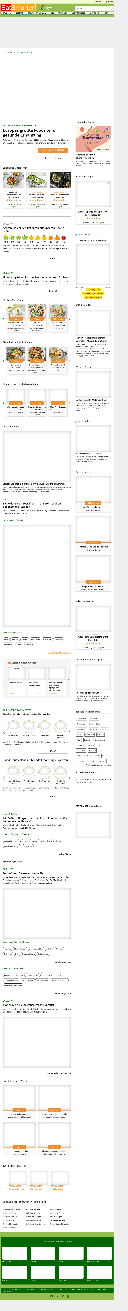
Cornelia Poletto (29, 736)
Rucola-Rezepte (56, 1216)
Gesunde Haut (42, 982)
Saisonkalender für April (88, 692)
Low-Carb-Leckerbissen (93, 507)
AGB (35, 1289)
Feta (98, 745)
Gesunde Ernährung (37, 13)
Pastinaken (35, 640)
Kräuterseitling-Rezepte (35, 1223)
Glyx (21, 848)
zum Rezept (13, 694)
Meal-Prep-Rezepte (58, 408)
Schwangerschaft (11, 982)
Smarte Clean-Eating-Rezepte (93, 546)
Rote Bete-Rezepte (33, 1216)
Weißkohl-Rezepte (10, 1216)
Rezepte (19, 13)
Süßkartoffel (81, 719)
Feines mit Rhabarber (19, 1153)
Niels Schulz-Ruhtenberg (60, 783)
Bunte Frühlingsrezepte (19, 1116)
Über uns (7, 1289)
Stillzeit (58, 977)
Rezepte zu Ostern (57, 1212)
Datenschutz (51, 1289)
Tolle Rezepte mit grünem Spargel (54, 1153)
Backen (99, 724)
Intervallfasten (10, 843)
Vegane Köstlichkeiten (93, 586)
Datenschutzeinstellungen (67, 1289)
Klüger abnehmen (59, 13)
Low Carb (34, 843)
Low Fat (29, 848)
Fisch (79, 740)
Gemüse (91, 761)
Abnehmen (8, 977)
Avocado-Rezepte (9, 1227)
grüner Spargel (99, 740)
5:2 (26, 843)
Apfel (6, 640)
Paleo (43, 843)
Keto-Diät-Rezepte (58, 323)
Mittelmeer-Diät (10, 848)
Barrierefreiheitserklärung (88, 1289)
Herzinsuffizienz (28, 955)
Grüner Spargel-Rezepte (59, 1223)
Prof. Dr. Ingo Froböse (29, 783)
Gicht (17, 955)
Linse (104, 756)
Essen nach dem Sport (13, 987)
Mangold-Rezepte (57, 1208)
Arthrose (7, 950)
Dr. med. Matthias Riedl (13, 783)
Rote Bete (8, 645)
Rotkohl (18, 645)
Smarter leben (79, 13)
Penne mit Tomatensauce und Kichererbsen (13, 195)
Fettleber (49, 950)
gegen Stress (47, 977)
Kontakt (30, 1289)
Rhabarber (47, 640)
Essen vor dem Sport (59, 982)
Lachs (96, 756)
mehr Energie (33, 977)
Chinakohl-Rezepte (10, 1223)
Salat (91, 724)
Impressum (42, 1289)
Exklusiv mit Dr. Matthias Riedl (91, 399)
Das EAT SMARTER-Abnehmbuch (88, 454)
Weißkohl (27, 645)
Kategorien (8, 1291)
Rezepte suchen (52, 158)
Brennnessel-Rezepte (11, 1208)
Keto (50, 843)
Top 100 (53, 292)
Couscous (80, 761)
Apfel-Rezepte (8, 1219)
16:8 (20, 843)
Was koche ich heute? (15, 408)
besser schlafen (27, 982)
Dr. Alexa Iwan (44, 782)
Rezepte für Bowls (84, 756)
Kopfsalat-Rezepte (33, 1219)
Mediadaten (103, 1289)
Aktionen (94, 13)
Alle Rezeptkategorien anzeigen (98, 765)
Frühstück (93, 729)
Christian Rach (13, 736)
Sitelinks (22, 1289)
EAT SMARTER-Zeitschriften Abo (18, 1182)
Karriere (15, 1289)
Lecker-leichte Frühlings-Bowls (54, 1116)
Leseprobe (80, 287)
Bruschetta (94, 719)
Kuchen (91, 745)
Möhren (25, 640)
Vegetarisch (81, 729)
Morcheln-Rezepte (10, 1212)
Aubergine (81, 750)
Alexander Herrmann (60, 737)
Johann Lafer (44, 736)
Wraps (79, 734)
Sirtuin (58, 843)
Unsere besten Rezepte (52, 150)
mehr (52, 259)
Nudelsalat (89, 734)
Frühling (7, 13)
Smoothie (80, 745)
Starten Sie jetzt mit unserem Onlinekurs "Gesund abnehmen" (37, 459)
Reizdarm (8, 955)
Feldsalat (15, 640)
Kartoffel (100, 734)
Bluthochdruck (20, 950)
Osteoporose (43, 955)
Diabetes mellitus (36, 950)
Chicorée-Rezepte (33, 1208)
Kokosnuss (102, 761)
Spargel (87, 740)
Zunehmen (20, 977)
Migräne (59, 950)
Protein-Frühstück (58, 366)
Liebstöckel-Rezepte (57, 1219)
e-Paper (108, 287)
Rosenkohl (59, 640)
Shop (106, 13)
